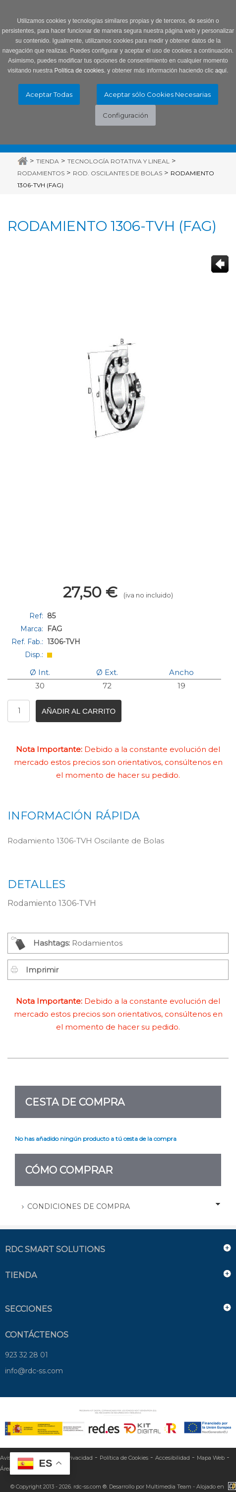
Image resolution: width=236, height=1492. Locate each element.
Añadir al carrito (79, 711)
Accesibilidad (172, 1457)
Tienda (47, 161)
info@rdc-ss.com (34, 1370)
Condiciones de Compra (78, 1206)
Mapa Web (211, 1457)
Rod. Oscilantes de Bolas (117, 173)
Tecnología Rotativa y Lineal (118, 161)
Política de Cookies (124, 1457)
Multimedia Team (168, 1486)
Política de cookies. (80, 70)
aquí (221, 70)
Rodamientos (40, 173)
